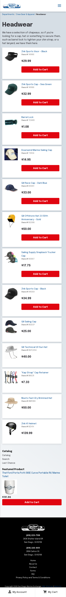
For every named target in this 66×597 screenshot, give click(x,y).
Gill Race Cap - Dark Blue (34, 183)
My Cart (50, 591)
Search (5, 459)
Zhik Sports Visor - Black (34, 51)
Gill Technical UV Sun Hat (34, 347)
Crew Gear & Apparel (25, 14)
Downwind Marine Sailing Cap (36, 150)
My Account (17, 591)
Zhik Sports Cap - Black (33, 289)
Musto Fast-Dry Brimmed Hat (36, 398)
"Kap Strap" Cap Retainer (35, 373)
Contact (33, 567)
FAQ (33, 574)
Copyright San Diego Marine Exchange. (23, 586)
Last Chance (8, 463)
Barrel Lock (27, 117)
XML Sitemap (47, 586)
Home (33, 561)
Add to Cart (32, 502)
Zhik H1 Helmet (29, 423)
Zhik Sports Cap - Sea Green (36, 84)
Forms (33, 571)
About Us (33, 564)
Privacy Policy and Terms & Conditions (33, 578)
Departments (8, 14)
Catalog (6, 455)
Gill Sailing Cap (28, 322)
